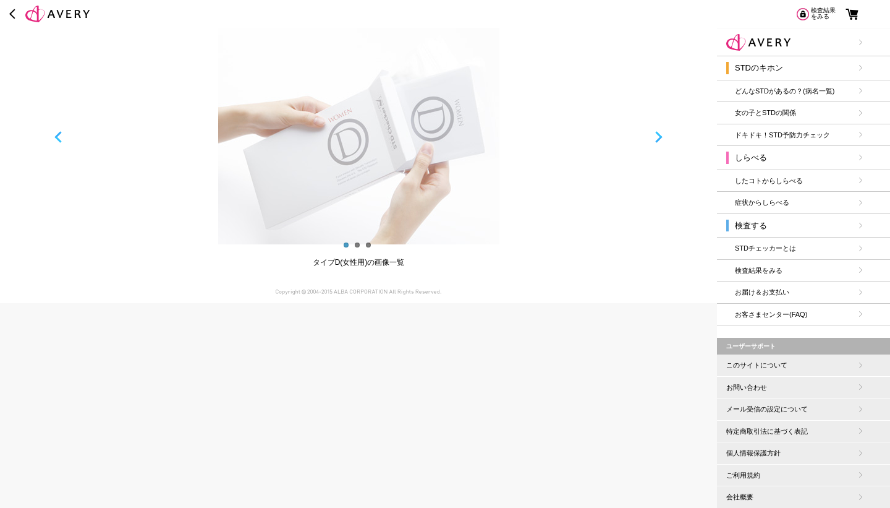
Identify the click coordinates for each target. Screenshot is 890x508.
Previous (54, 136)
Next (663, 136)
